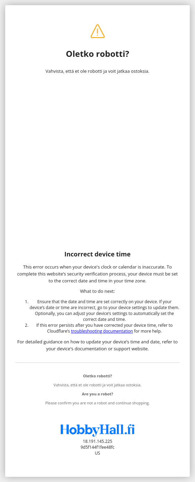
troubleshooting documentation (102, 331)
